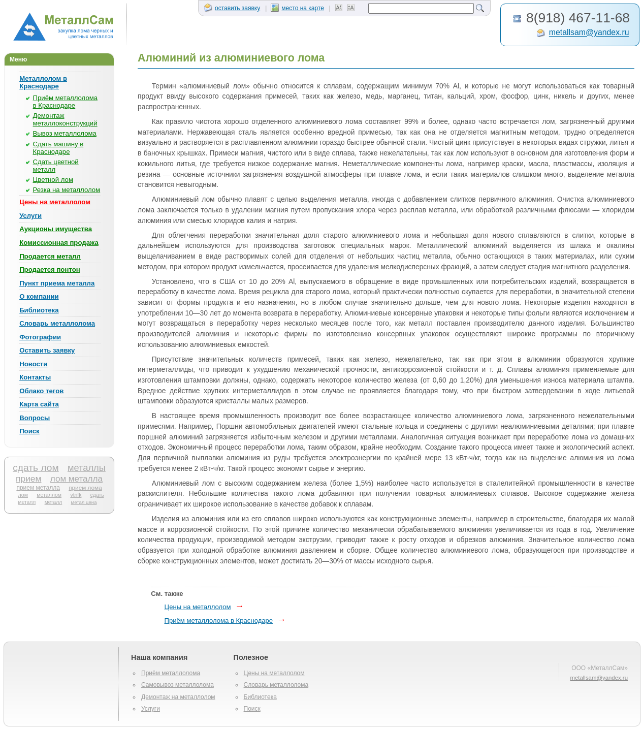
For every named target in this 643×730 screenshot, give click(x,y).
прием (28, 478)
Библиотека (38, 310)
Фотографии (40, 337)
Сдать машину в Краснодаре (58, 147)
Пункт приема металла (56, 283)
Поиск (29, 431)
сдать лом (35, 467)
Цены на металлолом (54, 202)
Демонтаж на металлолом (178, 697)
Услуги (30, 215)
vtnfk (75, 495)
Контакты (35, 377)
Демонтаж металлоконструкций (65, 119)
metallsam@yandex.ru (589, 32)
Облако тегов (41, 391)
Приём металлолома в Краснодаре (65, 101)
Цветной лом (53, 179)
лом (23, 495)
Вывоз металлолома (65, 133)
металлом (49, 495)
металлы (87, 467)
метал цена (84, 502)
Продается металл (50, 256)
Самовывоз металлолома (177, 684)
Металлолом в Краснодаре (43, 82)
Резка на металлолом (67, 190)
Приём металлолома (170, 673)
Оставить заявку (47, 350)
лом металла (76, 479)
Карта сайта (39, 404)
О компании (38, 296)
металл (53, 502)
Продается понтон (49, 269)
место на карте (297, 8)
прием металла (37, 487)
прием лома (85, 487)
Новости (33, 364)
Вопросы (34, 418)
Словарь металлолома (57, 323)
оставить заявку (232, 8)
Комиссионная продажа (59, 242)
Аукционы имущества (55, 229)
